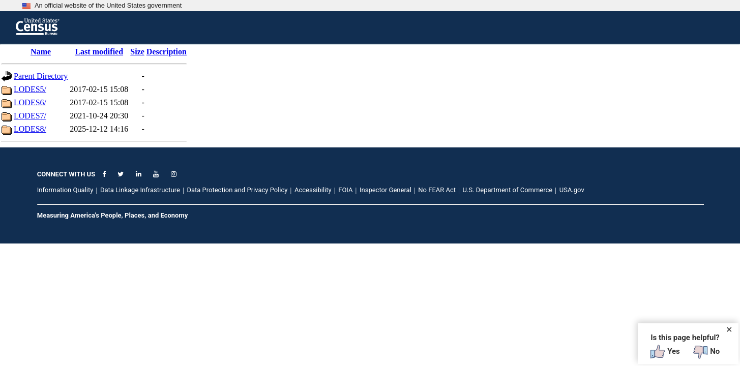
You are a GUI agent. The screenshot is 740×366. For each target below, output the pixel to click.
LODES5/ (30, 89)
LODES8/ (30, 129)
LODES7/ (30, 115)
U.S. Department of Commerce (508, 190)
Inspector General (385, 190)
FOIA (345, 190)
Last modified (99, 51)
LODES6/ (30, 102)
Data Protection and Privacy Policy (237, 190)
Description (166, 51)
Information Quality (65, 190)
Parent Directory (41, 76)
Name (41, 51)
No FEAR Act (437, 190)
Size (137, 51)
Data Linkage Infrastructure (140, 190)
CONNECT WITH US (66, 174)
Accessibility (313, 190)
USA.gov (571, 190)
